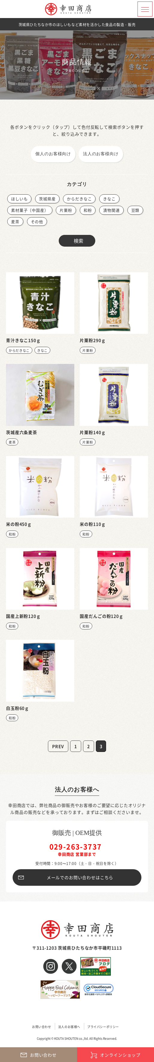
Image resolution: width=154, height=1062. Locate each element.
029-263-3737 (75, 846)
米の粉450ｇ (19, 524)
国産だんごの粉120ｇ (101, 616)
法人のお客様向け (101, 154)
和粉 (88, 210)
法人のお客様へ (77, 789)
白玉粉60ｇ (17, 708)
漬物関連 (111, 210)
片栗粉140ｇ (92, 432)
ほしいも (19, 199)
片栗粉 (66, 210)
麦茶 (15, 221)
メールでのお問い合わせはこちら (80, 877)
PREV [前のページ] (58, 746)
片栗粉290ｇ (92, 340)
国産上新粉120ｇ (23, 616)
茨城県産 (47, 199)
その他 (37, 221)
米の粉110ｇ (92, 524)
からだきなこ (79, 199)
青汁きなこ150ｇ (23, 340)
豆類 (135, 210)
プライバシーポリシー (103, 1026)
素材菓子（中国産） (30, 210)
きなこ (109, 199)
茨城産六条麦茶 (21, 432)
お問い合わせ (41, 1026)
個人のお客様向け (53, 154)
